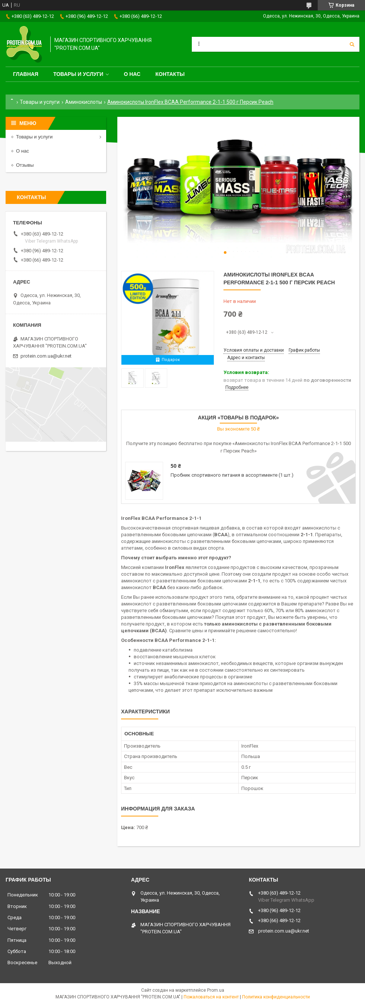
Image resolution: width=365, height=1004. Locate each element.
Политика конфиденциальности (276, 997)
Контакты (169, 74)
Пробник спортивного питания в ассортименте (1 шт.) (232, 475)
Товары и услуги (78, 74)
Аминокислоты (83, 102)
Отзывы (25, 165)
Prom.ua (215, 990)
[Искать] (352, 44)
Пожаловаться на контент (211, 997)
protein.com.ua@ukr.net (46, 356)
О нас (132, 74)
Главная (25, 74)
